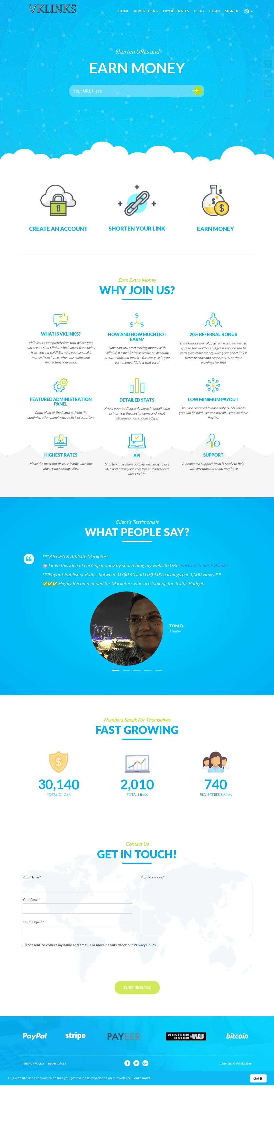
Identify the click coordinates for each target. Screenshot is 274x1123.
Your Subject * (34, 922)
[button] (248, 14)
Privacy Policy (145, 945)
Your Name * (32, 877)
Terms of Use (56, 1063)
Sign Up (232, 15)
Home (123, 15)
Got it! (258, 1078)
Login (214, 15)
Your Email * (32, 899)
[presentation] (60, 964)
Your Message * (153, 877)
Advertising (146, 15)
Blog (199, 15)
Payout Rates (176, 15)
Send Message (137, 987)
